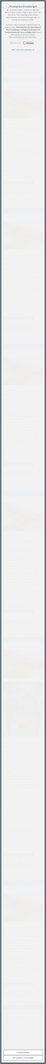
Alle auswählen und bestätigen (23, 1058)
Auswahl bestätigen (23, 1053)
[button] (23, 49)
